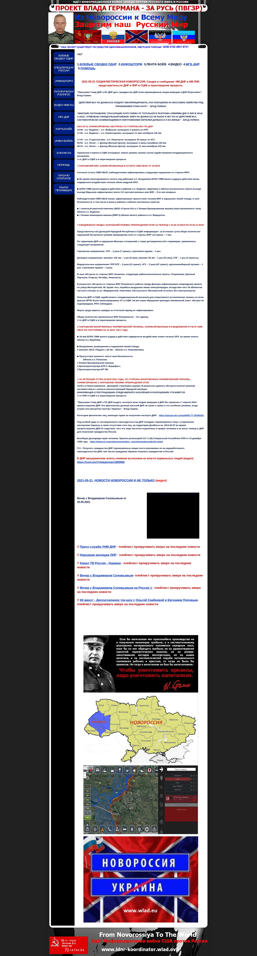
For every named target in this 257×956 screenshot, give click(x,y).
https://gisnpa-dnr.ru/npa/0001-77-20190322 (181, 415)
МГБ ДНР (193, 64)
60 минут (139, 600)
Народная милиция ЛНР (98, 555)
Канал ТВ (100, 563)
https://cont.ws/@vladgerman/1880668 (101, 462)
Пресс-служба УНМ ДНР (98, 546)
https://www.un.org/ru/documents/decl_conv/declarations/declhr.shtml (126, 441)
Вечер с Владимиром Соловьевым (106, 575)
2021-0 (116, 480)
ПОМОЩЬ (87, 68)
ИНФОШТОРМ (131, 64)
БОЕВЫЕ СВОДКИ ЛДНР (98, 64)
